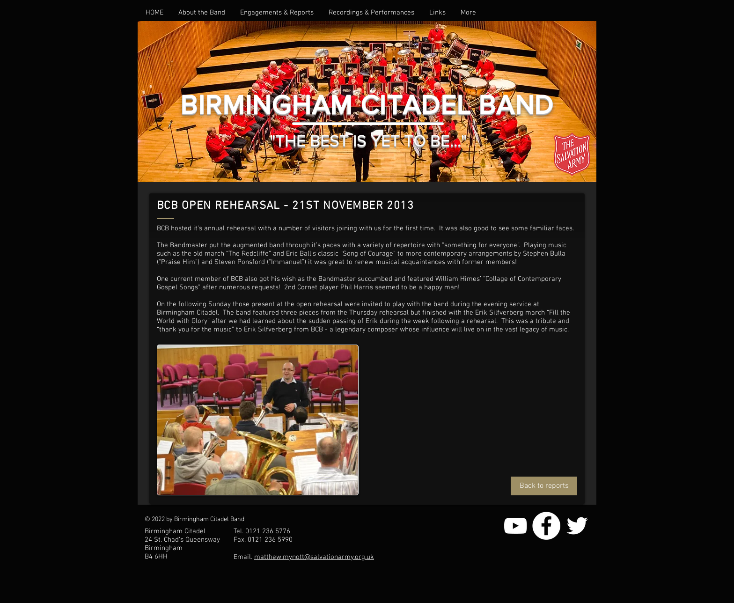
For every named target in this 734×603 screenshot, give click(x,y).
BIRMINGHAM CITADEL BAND (367, 104)
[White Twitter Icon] (577, 526)
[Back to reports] (544, 486)
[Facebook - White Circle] (546, 526)
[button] (202, 13)
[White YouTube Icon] (515, 526)
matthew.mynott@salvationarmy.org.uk (314, 557)
